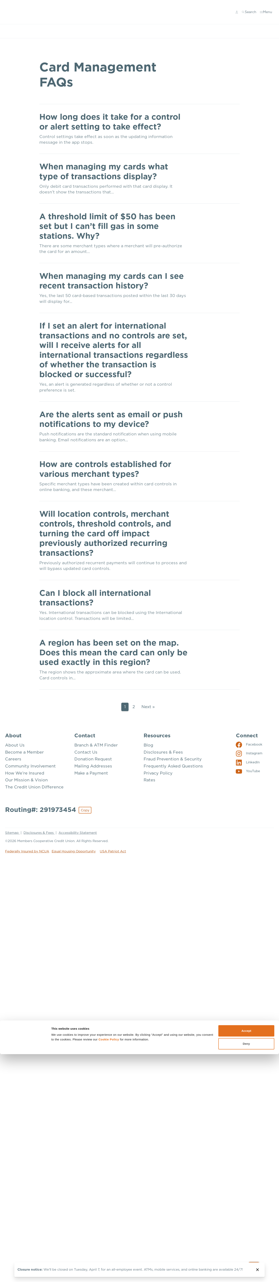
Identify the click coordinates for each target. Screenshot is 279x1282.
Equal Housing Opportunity (74, 851)
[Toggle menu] (266, 12)
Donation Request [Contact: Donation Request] (93, 759)
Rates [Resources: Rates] (149, 780)
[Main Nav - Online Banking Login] (237, 12)
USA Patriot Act (113, 851)
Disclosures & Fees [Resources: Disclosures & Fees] (163, 752)
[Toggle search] (249, 12)
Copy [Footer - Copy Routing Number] (85, 809)
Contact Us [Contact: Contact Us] (85, 752)
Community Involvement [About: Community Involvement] (30, 766)
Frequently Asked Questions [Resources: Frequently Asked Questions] (173, 766)
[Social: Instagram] (249, 753)
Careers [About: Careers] (13, 759)
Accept (246, 693)
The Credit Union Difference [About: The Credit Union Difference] (34, 787)
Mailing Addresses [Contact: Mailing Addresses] (93, 766)
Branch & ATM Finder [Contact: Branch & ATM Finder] (96, 745)
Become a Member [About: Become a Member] (24, 752)
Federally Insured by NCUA (27, 851)
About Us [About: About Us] (15, 745)
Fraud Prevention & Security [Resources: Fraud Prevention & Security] (173, 759)
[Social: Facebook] (249, 744)
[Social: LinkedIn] (248, 762)
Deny (246, 706)
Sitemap (12, 832)
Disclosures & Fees (39, 832)
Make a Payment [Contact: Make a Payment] (91, 773)
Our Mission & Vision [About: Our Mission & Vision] (26, 780)
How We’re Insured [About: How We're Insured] (24, 773)
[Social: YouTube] (248, 771)
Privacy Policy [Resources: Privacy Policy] (158, 773)
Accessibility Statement (77, 832)
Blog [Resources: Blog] (148, 745)
